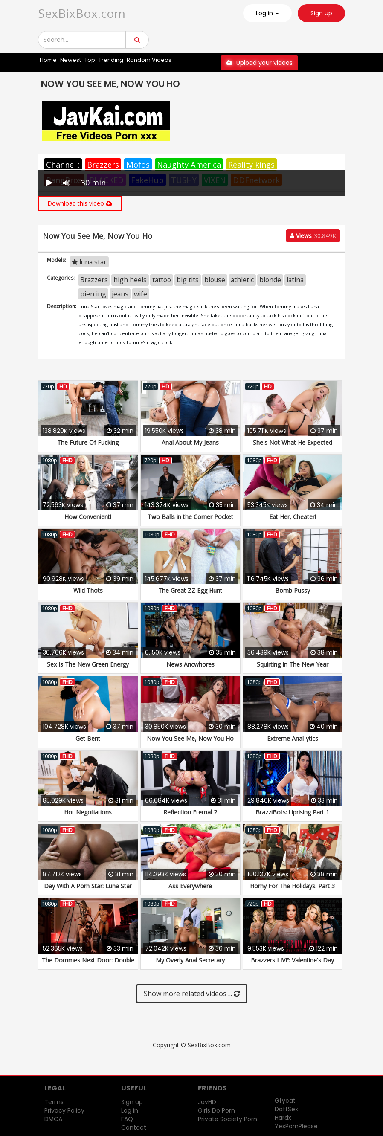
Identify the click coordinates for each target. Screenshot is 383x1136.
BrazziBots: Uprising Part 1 (292, 812)
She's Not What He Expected (292, 442)
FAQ (127, 1119)
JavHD (207, 1102)
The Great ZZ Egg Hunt (190, 590)
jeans (120, 293)
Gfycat (285, 1100)
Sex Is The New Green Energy (88, 664)
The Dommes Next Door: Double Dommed (88, 964)
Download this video (79, 203)
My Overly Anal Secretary (190, 960)
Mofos (138, 164)
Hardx (283, 1117)
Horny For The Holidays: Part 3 (292, 886)
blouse (214, 279)
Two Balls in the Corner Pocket (190, 517)
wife (140, 293)
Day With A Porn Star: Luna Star (88, 886)
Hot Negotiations (88, 812)
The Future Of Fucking (88, 442)
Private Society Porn (227, 1119)
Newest (70, 60)
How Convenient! (87, 517)
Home (48, 60)
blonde (270, 279)
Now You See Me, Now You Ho (190, 738)
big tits (188, 279)
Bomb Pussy (292, 590)
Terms (54, 1102)
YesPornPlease (296, 1126)
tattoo (161, 279)
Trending (111, 60)
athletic (242, 279)
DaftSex (286, 1109)
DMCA (53, 1119)
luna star (89, 262)
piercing (93, 293)
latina (295, 279)
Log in (129, 1110)
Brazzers (103, 164)
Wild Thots (88, 590)
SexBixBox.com (81, 13)
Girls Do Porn (216, 1110)
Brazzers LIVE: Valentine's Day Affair (292, 964)
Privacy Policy (64, 1110)
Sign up (321, 13)
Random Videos (149, 60)
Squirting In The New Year (292, 664)
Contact (133, 1127)
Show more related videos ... (192, 993)
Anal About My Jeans (190, 442)
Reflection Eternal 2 (190, 812)
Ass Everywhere (190, 886)
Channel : (63, 164)
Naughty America (189, 164)
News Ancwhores (190, 664)
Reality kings (251, 164)
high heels (130, 279)
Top (89, 60)
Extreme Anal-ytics (292, 738)
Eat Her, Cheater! (292, 517)
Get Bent (87, 738)
